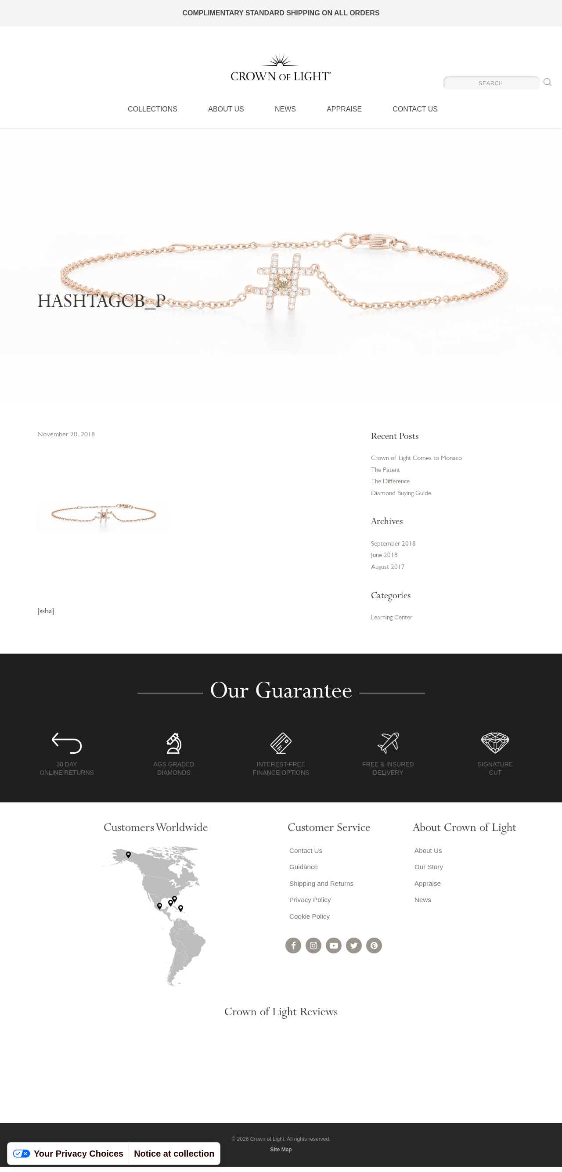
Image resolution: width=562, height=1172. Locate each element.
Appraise (344, 116)
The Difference (392, 483)
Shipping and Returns (321, 891)
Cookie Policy (309, 926)
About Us (226, 116)
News (285, 116)
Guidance (303, 873)
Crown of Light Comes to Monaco (420, 459)
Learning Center (394, 622)
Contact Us (415, 116)
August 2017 (389, 571)
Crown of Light (281, 70)
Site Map (281, 1154)
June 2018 (385, 559)
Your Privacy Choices (68, 1153)
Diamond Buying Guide (403, 496)
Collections (152, 116)
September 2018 (394, 547)
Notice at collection (174, 1153)
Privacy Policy (309, 908)
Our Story (428, 873)
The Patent (386, 471)
